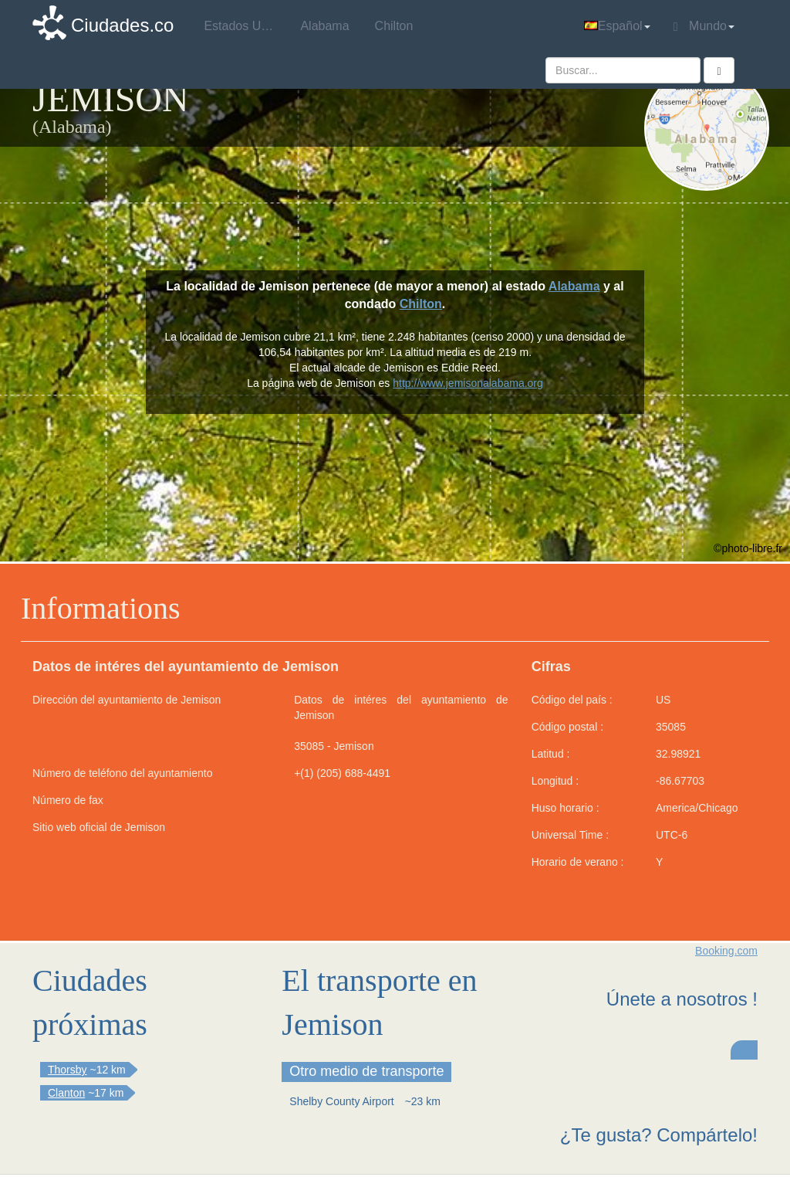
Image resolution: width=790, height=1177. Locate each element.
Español (617, 25)
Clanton (66, 1093)
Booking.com (726, 951)
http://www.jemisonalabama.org (468, 383)
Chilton (421, 303)
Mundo (704, 26)
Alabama (574, 286)
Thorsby (67, 1069)
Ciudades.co (122, 25)
